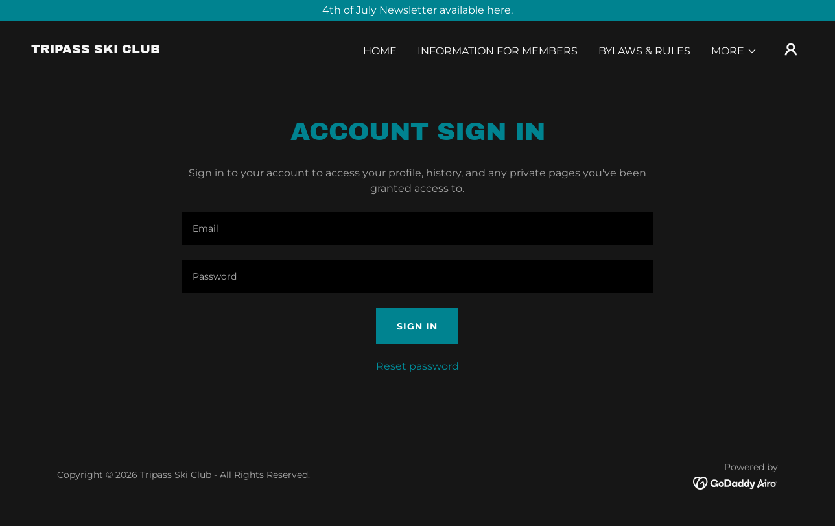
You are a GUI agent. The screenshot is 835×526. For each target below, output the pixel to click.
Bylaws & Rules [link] (644, 51)
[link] (95, 49)
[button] (734, 51)
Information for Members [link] (498, 51)
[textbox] (417, 228)
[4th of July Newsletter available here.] (417, 10)
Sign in (417, 326)
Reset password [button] (417, 366)
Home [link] (380, 51)
